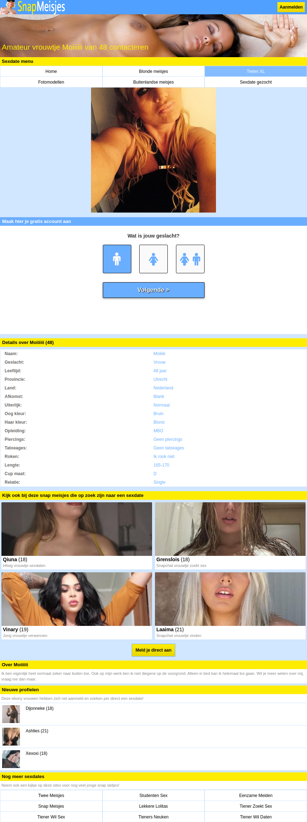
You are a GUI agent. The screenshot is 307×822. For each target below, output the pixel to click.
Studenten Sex (154, 795)
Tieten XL (256, 71)
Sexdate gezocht (256, 82)
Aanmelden (291, 7)
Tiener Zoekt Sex (256, 806)
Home (51, 71)
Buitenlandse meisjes (153, 82)
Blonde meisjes (153, 71)
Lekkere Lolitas (153, 806)
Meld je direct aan (154, 650)
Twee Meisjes (51, 795)
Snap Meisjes (51, 806)
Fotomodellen (51, 82)
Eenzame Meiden (255, 795)
